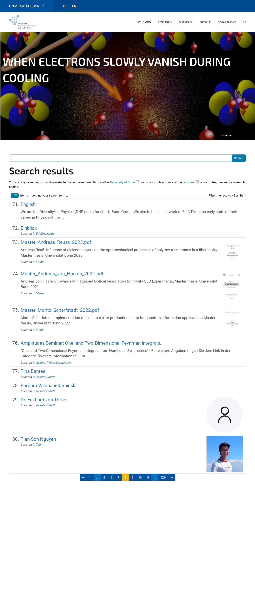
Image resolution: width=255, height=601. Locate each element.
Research (165, 14)
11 (148, 469)
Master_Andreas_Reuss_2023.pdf (56, 234)
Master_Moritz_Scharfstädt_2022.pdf (60, 302)
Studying (144, 14)
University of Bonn (125, 174)
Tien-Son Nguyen (38, 431)
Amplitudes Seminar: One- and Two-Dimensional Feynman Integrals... (92, 335)
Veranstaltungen (59, 354)
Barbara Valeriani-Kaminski (48, 377)
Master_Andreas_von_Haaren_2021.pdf (62, 265)
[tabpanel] (127, 77)
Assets (40, 354)
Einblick (29, 220)
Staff (51, 368)
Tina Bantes (33, 363)
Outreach (186, 14)
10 (140, 469)
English (28, 196)
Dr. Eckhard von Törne (43, 391)
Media (40, 253)
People (205, 14)
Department (227, 14)
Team (39, 436)
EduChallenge (45, 225)
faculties (191, 174)
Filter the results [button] (220, 187)
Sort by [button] (238, 187)
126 (163, 469)
